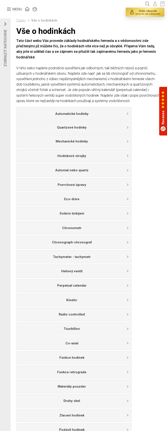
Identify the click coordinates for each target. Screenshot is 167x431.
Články (21, 20)
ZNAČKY (35, 9)
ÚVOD (27, 9)
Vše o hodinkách (44, 21)
